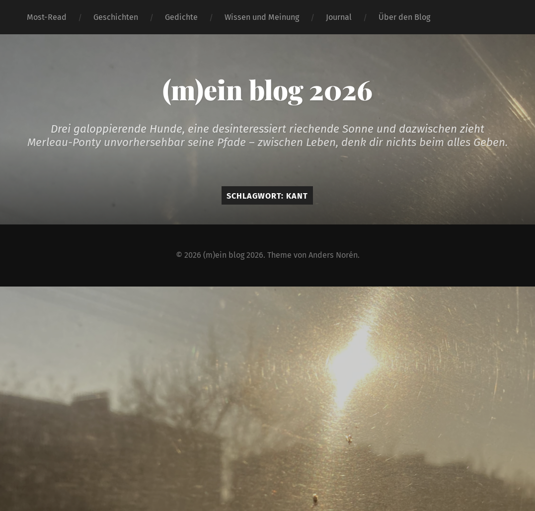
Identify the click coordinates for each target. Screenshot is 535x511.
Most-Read (47, 17)
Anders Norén (333, 255)
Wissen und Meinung (262, 17)
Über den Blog (404, 17)
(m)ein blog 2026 (267, 89)
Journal (339, 17)
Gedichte (181, 17)
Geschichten (115, 17)
